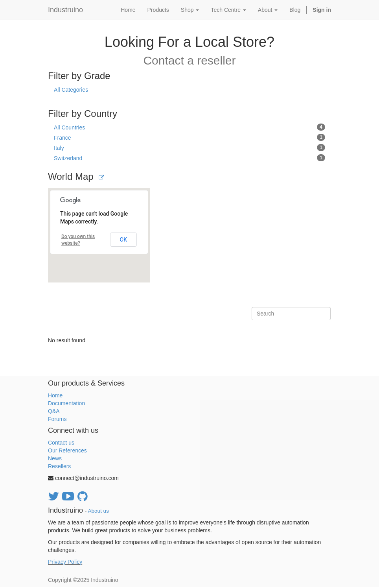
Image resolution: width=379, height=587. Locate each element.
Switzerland (189, 157)
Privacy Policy (65, 562)
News (55, 458)
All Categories (71, 90)
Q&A (54, 411)
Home (55, 395)
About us (98, 511)
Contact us (61, 442)
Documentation (66, 403)
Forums (57, 419)
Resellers (59, 466)
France (189, 137)
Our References (67, 450)
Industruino (65, 10)
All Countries (189, 127)
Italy (189, 147)
